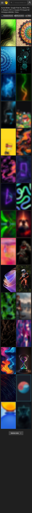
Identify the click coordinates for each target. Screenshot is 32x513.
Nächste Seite (16, 433)
